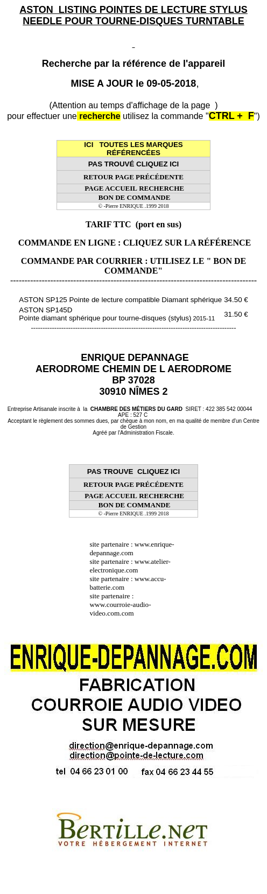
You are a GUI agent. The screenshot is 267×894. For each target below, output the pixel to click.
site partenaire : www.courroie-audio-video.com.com (120, 604)
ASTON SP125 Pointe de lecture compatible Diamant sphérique (120, 300)
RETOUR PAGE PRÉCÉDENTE (133, 177)
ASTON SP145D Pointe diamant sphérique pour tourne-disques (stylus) (117, 314)
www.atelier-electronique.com (130, 565)
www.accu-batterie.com (127, 583)
